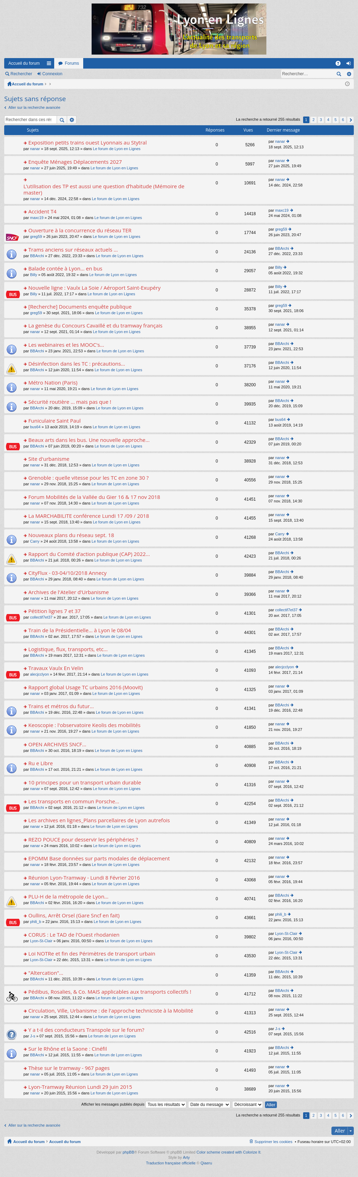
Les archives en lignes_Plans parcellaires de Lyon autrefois (99, 820)
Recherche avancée (348, 74)
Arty (186, 1157)
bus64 (35, 427)
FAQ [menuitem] (340, 65)
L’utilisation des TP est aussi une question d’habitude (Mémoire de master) (103, 189)
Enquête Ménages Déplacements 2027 (75, 161)
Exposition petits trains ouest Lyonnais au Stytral (87, 142)
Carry (35, 541)
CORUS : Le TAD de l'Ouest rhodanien (74, 934)
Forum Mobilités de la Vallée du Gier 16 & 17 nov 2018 (94, 497)
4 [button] (328, 120)
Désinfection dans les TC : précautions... (76, 363)
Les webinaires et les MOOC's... (66, 344)
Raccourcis (50, 65)
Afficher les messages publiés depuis (133, 1104)
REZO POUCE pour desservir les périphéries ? (83, 839)
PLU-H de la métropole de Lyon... (68, 896)
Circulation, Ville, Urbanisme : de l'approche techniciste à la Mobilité (110, 1010)
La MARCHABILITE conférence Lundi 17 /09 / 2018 (88, 516)
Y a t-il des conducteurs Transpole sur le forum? (86, 1030)
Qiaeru (206, 1163)
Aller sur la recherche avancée (34, 107)
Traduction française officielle (170, 1163)
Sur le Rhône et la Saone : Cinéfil (67, 1048)
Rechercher (21, 73)
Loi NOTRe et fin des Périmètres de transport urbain (91, 953)
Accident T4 (42, 211)
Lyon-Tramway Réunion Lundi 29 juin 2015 (80, 1087)
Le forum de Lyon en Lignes (117, 149)
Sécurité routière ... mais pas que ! (69, 402)
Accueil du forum (24, 63)
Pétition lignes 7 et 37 (54, 611)
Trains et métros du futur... (61, 706)
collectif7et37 (41, 617)
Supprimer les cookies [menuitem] (273, 1142)
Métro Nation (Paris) (52, 382)
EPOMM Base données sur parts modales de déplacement (99, 858)
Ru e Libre (40, 763)
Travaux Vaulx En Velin (55, 668)
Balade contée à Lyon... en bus (65, 268)
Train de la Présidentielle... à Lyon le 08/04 (79, 630)
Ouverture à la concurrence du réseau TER (79, 230)
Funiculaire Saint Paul (54, 420)
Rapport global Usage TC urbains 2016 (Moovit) (85, 687)
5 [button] (336, 120)
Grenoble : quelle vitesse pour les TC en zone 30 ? (88, 477)
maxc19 (37, 218)
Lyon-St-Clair (41, 941)
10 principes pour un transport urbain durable (84, 782)
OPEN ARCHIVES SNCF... (57, 744)
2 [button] (314, 120)
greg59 (36, 236)
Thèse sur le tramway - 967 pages (68, 1068)
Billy (33, 275)
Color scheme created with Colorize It (228, 1152)
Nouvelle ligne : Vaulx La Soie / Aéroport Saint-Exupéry (94, 287)
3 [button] (321, 120)
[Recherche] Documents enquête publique (79, 306)
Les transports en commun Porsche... (73, 801)
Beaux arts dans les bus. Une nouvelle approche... (89, 440)
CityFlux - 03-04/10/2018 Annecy (67, 573)
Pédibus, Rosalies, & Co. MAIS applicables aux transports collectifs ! (109, 991)
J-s (32, 1036)
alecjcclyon (39, 674)
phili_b (35, 921)
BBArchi (37, 256)
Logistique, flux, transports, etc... (68, 649)
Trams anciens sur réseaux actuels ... (73, 249)
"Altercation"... (45, 973)
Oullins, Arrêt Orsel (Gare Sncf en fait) (74, 915)
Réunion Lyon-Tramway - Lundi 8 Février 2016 (84, 877)
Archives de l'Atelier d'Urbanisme (68, 592)
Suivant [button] (350, 120)
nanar (35, 149)
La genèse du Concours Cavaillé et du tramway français (95, 325)
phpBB (128, 1152)
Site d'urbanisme (48, 459)
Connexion (52, 73)
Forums (72, 63)
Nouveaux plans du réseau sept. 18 (71, 535)
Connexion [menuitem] (350, 65)
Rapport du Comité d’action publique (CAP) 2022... (89, 554)
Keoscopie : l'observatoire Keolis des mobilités (84, 725)
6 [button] (343, 120)
